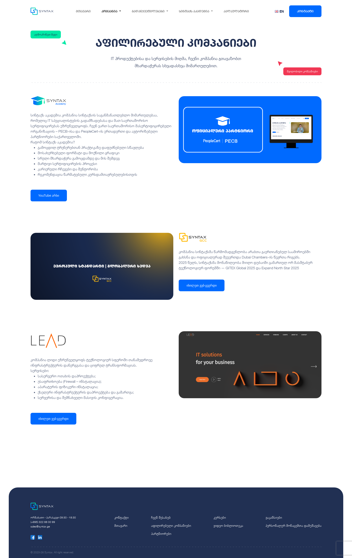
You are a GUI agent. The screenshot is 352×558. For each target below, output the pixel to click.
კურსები (219, 517)
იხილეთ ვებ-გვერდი (202, 285)
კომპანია (109, 11)
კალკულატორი (236, 11)
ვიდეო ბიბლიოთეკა (228, 525)
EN (281, 11)
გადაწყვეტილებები (148, 11)
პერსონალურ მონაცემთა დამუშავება (293, 525)
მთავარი (83, 11)
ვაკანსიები (274, 517)
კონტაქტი (305, 11)
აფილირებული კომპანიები (171, 525)
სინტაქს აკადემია (194, 11)
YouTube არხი (48, 195)
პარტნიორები (161, 534)
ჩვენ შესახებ (161, 517)
